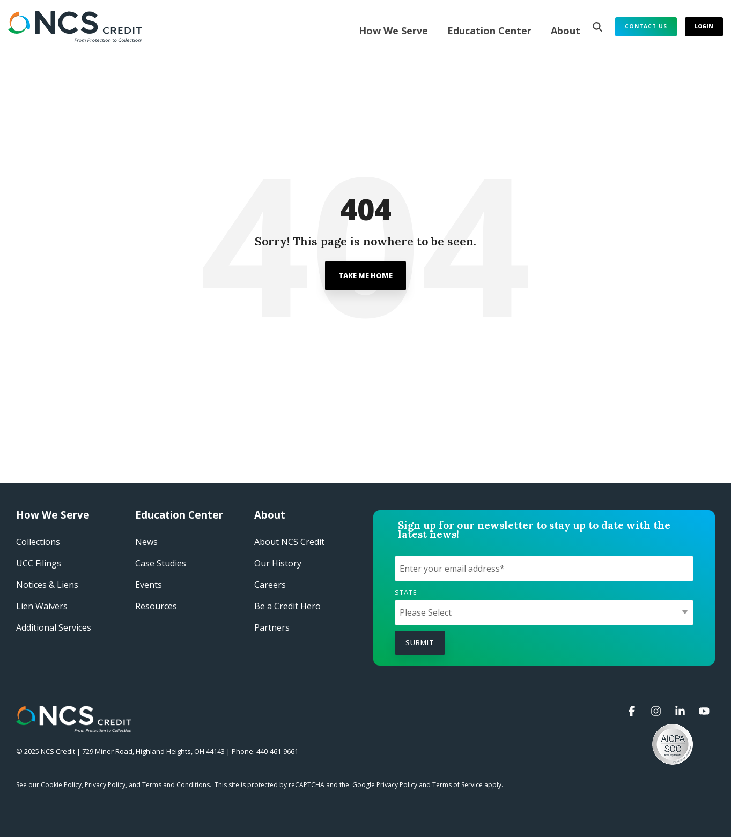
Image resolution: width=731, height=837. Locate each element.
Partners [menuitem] (272, 627)
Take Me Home (365, 275)
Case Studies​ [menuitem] (160, 563)
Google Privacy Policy (384, 784)
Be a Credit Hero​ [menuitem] (287, 606)
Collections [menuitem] (38, 542)
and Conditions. (176, 784)
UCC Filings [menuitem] (38, 563)
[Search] (597, 26)
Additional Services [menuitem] (53, 627)
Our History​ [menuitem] (277, 563)
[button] (633, 711)
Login (704, 26)
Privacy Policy (105, 784)
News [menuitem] (146, 542)
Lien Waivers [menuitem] (42, 606)
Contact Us (646, 26)
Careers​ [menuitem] (270, 585)
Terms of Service (457, 784)
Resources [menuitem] (156, 606)
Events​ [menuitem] (148, 585)
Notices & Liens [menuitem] (47, 585)
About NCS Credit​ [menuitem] (289, 542)
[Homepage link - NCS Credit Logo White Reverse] (73, 726)
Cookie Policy (61, 784)
